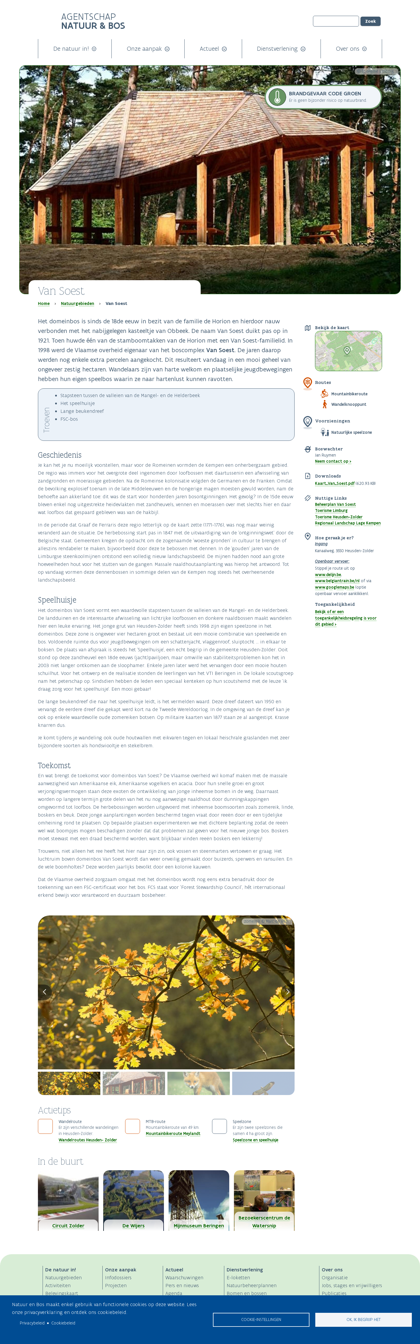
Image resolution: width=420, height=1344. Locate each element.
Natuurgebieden (77, 303)
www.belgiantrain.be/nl (337, 580)
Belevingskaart (61, 1293)
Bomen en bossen (247, 1293)
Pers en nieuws (182, 1285)
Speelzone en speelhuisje (255, 1140)
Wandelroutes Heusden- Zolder (88, 1140)
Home (44, 303)
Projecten (116, 1285)
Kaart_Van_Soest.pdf (334, 483)
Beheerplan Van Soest (335, 504)
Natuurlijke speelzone (351, 432)
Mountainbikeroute (349, 393)
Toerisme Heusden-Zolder (339, 517)
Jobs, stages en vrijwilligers (352, 1285)
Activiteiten (58, 1285)
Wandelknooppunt (348, 404)
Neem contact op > (333, 461)
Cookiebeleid (63, 1323)
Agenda (173, 1293)
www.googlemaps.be (334, 587)
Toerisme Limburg (331, 510)
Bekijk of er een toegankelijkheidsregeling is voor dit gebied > (346, 618)
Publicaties (334, 1293)
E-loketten (238, 1277)
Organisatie (335, 1277)
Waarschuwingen (184, 1277)
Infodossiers (118, 1277)
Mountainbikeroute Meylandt (173, 1133)
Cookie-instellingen (261, 1319)
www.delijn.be (328, 574)
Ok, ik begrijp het (363, 1319)
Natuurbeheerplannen (251, 1285)
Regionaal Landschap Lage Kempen (348, 523)
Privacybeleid (32, 1323)
